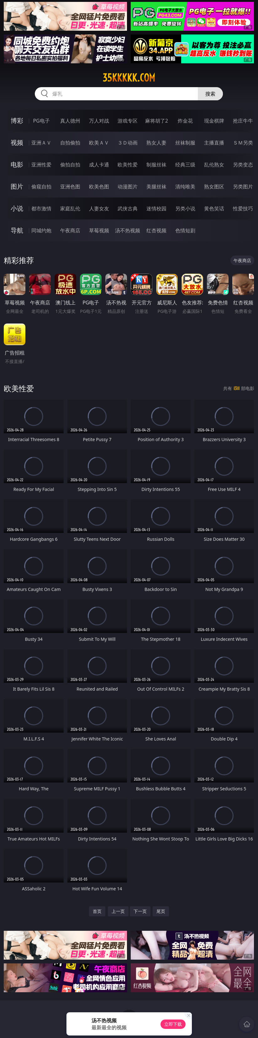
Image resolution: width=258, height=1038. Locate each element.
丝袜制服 (185, 142)
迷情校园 (156, 208)
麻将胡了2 (156, 120)
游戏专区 (128, 120)
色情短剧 (185, 230)
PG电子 (41, 120)
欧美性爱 (128, 164)
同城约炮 (41, 230)
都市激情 (41, 208)
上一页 (118, 911)
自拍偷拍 (70, 142)
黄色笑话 (214, 208)
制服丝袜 (156, 164)
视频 (17, 142)
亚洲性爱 (41, 164)
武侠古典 (128, 208)
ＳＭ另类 (243, 142)
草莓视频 (99, 230)
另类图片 (243, 186)
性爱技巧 (243, 208)
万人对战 (99, 120)
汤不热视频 (127, 230)
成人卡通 (99, 164)
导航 (17, 230)
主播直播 (214, 142)
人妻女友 (99, 208)
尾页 (160, 911)
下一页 (140, 911)
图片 (17, 186)
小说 (17, 208)
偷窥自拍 (41, 186)
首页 (97, 911)
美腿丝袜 (156, 186)
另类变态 (243, 164)
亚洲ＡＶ (41, 142)
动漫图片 (128, 186)
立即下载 (173, 1024)
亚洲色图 (70, 186)
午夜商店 (70, 230)
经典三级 (185, 164)
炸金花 (185, 120)
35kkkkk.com (129, 77)
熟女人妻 (156, 142)
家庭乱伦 (70, 208)
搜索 (210, 93)
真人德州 (70, 120)
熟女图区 (214, 186)
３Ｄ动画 (128, 142)
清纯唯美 (185, 186)
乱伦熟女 (214, 164)
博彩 (17, 120)
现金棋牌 (214, 120)
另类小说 (185, 208)
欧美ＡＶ (99, 142)
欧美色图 (99, 186)
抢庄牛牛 (243, 120)
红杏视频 (156, 230)
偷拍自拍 (70, 164)
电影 (17, 164)
